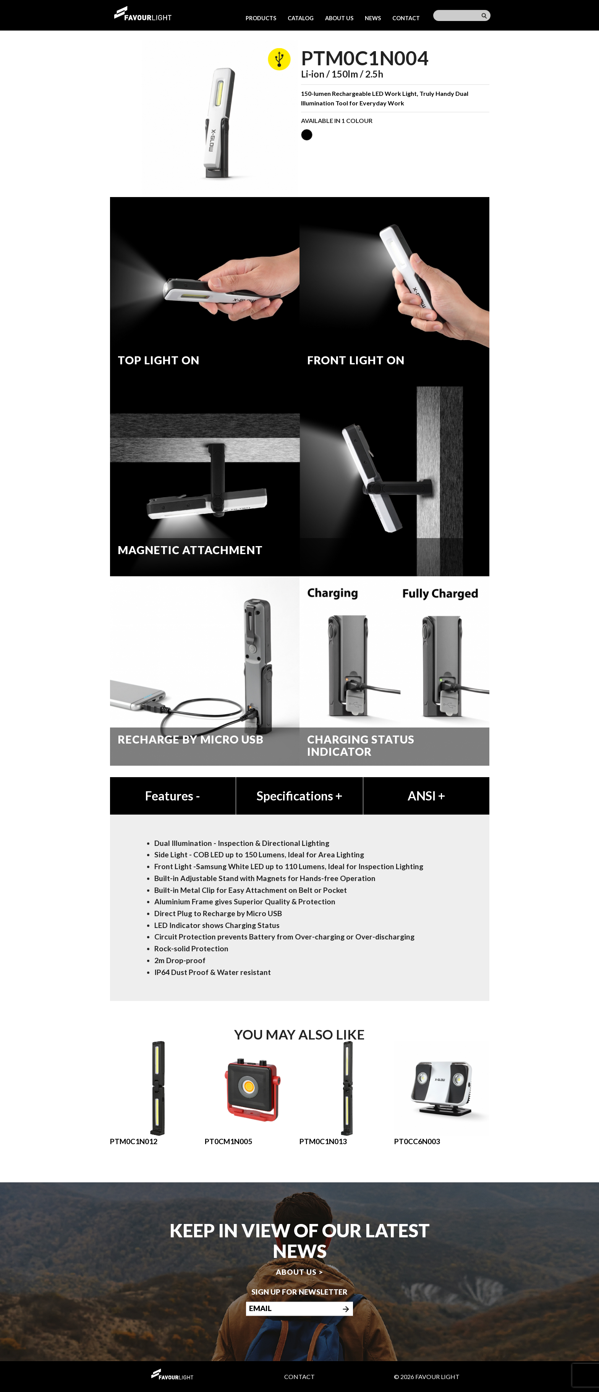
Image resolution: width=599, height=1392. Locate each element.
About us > (299, 1271)
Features (172, 795)
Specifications (299, 795)
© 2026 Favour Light (427, 1376)
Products (261, 18)
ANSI (426, 795)
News (373, 18)
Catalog (301, 18)
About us (339, 18)
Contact (406, 18)
